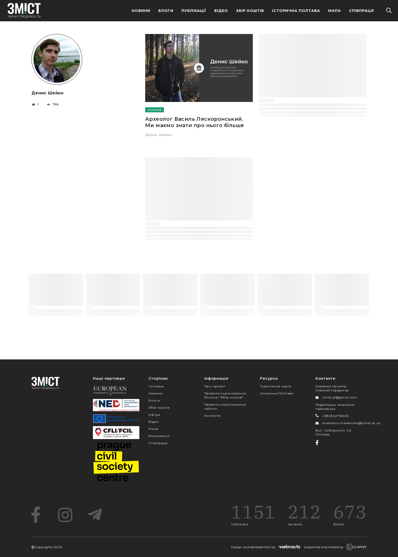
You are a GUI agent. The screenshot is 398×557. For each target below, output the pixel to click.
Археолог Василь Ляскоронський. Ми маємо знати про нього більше (194, 122)
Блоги (165, 10)
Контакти (212, 415)
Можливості (159, 436)
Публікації (193, 10)
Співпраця (361, 10)
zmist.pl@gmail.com (339, 397)
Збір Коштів (250, 10)
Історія (155, 110)
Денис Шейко (158, 135)
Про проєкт (214, 386)
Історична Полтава (296, 10)
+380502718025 (335, 416)
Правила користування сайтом (225, 406)
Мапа (334, 10)
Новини (141, 10)
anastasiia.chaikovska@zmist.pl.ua (351, 423)
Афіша (154, 414)
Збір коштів (158, 407)
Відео (221, 10)
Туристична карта (275, 386)
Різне (153, 429)
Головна (156, 386)
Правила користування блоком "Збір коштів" (225, 395)
